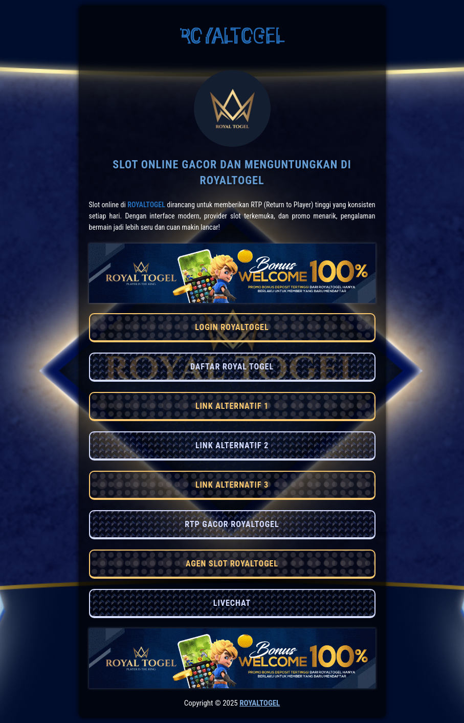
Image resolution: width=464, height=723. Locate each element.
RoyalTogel (146, 205)
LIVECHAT (232, 603)
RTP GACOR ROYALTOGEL (232, 524)
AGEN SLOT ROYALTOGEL (232, 563)
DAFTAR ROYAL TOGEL (232, 366)
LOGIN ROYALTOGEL (232, 327)
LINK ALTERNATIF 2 (232, 445)
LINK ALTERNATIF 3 (232, 485)
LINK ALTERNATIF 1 (232, 406)
